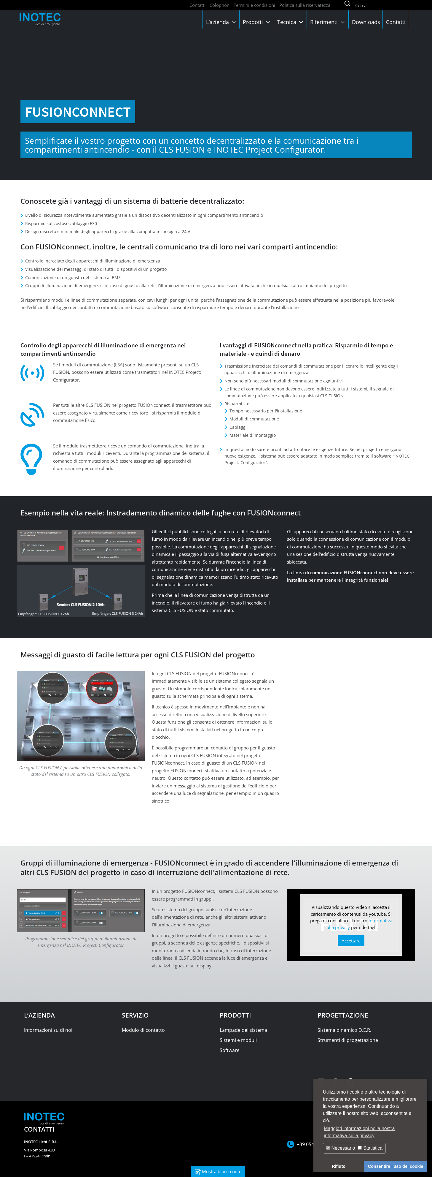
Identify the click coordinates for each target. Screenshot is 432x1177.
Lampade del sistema (243, 1030)
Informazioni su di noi (48, 1030)
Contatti (197, 5)
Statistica (370, 1148)
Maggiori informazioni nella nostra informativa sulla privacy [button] (359, 1132)
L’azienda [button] (221, 22)
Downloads (366, 22)
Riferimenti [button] (328, 22)
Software (230, 1050)
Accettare (351, 941)
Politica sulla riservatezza (304, 5)
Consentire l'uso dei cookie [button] (395, 1166)
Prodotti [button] (257, 22)
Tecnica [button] (291, 22)
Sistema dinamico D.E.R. (344, 1030)
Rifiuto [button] (338, 1166)
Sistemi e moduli (238, 1040)
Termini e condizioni (254, 5)
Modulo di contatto (143, 1030)
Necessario (340, 1148)
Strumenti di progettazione (348, 1040)
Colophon (219, 5)
